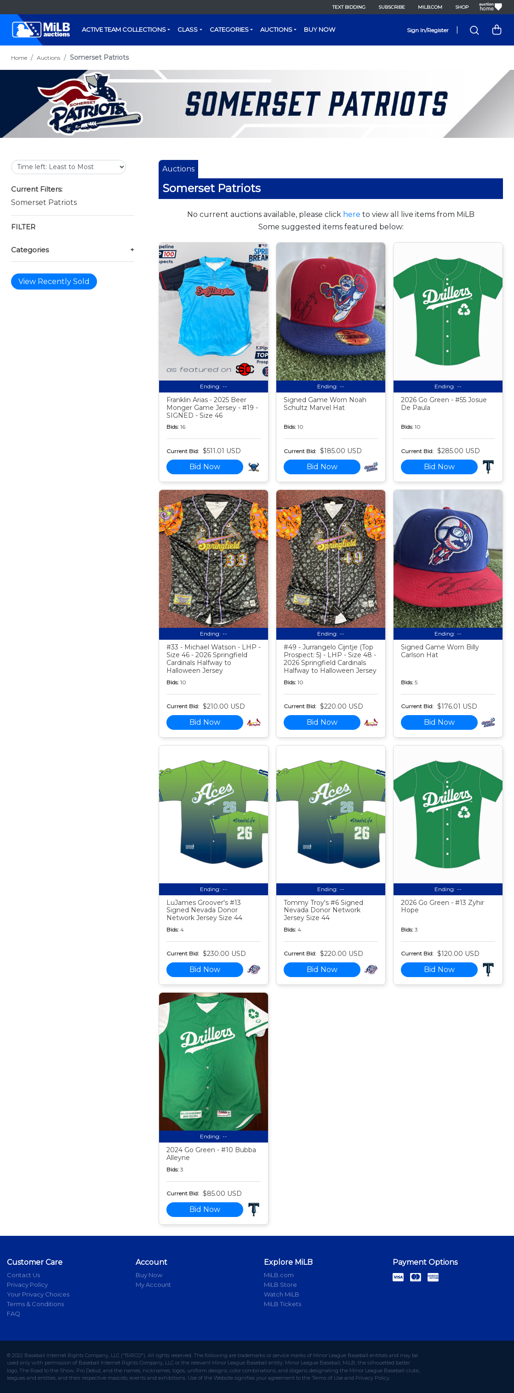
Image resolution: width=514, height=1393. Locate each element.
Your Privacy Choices (38, 1294)
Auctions (276, 29)
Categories (229, 29)
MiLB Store (280, 1284)
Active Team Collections (124, 29)
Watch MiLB (281, 1294)
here (351, 214)
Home (19, 57)
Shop (461, 7)
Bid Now (204, 466)
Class (187, 29)
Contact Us (23, 1275)
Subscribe (391, 7)
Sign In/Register (428, 30)
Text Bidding (349, 7)
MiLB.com (430, 7)
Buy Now (319, 29)
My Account (153, 1284)
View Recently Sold (54, 281)
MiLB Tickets (282, 1304)
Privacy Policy (27, 1284)
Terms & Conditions (35, 1304)
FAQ (13, 1313)
